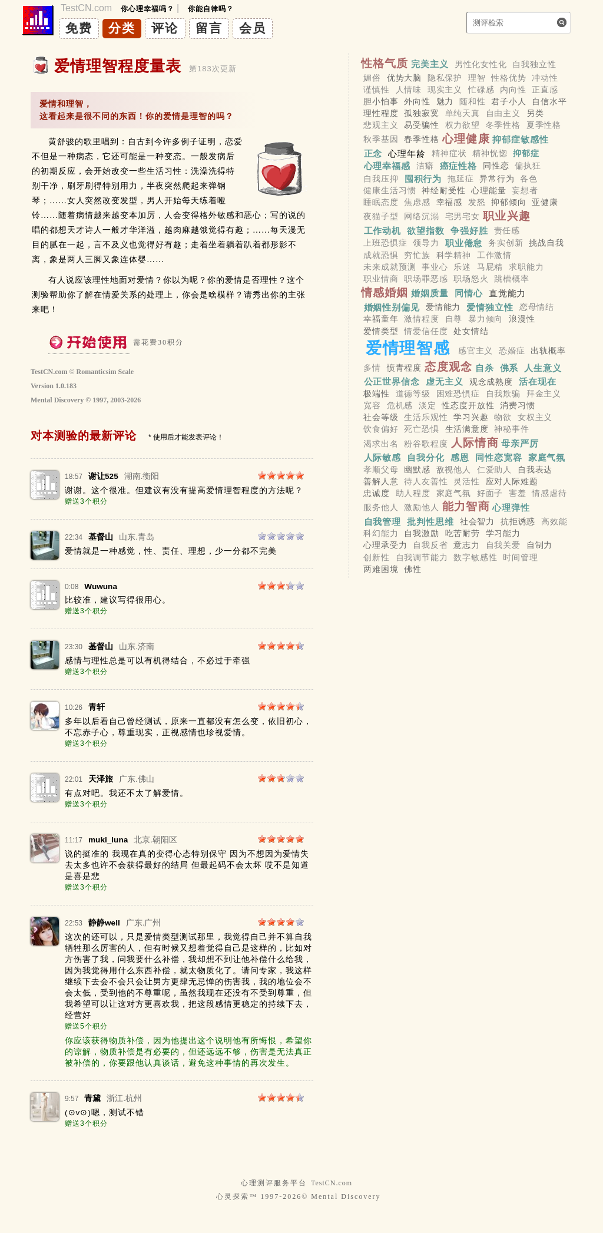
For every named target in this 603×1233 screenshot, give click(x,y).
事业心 (435, 267)
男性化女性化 (481, 64)
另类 (535, 113)
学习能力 (503, 533)
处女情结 (470, 331)
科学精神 (453, 255)
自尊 (454, 319)
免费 (78, 28)
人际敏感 (383, 457)
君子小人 (508, 101)
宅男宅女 (462, 217)
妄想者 (525, 190)
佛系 (509, 367)
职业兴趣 (507, 216)
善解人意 (380, 481)
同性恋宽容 (498, 457)
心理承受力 (385, 545)
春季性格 (421, 139)
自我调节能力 (422, 557)
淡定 (427, 405)
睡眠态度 (380, 202)
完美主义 (430, 64)
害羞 (517, 493)
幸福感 (449, 202)
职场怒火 (470, 278)
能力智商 (466, 506)
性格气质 (385, 63)
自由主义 (503, 113)
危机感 (400, 405)
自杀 (484, 367)
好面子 (490, 493)
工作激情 (494, 255)
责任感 (507, 231)
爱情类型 (380, 331)
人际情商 (475, 443)
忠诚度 (376, 493)
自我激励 (421, 533)
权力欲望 (462, 125)
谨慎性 (376, 89)
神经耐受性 (443, 190)
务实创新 (505, 243)
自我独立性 (534, 64)
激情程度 (421, 319)
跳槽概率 (511, 278)
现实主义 (445, 89)
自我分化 (426, 457)
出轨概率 (548, 350)
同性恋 (496, 166)
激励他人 (421, 507)
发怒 (477, 202)
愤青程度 (404, 367)
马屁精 (490, 267)
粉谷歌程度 (426, 443)
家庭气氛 (547, 457)
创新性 (376, 557)
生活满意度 (467, 429)
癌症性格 (459, 166)
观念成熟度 (491, 381)
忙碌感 (481, 89)
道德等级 (413, 393)
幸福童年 (380, 319)
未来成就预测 (389, 267)
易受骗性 (421, 125)
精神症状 (449, 153)
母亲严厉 (520, 443)
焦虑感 (417, 202)
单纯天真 (462, 113)
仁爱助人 (494, 469)
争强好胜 (469, 231)
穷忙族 (417, 255)
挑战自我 (546, 243)
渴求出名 (380, 443)
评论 (164, 28)
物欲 (503, 417)
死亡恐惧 (421, 429)
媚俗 (372, 77)
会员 (252, 28)
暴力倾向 (485, 319)
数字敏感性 (475, 557)
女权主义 (535, 417)
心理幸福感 (387, 166)
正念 (373, 153)
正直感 (545, 89)
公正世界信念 (392, 381)
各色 (529, 178)
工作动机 (383, 231)
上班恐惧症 (385, 243)
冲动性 (545, 77)
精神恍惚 (489, 153)
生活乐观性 (426, 417)
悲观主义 (380, 125)
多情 (372, 367)
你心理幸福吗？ (147, 9)
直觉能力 (507, 293)
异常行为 (496, 178)
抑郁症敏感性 (520, 139)
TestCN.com (331, 1183)
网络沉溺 (421, 217)
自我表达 (535, 469)
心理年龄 (407, 153)
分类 (121, 28)
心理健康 (466, 139)
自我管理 (383, 521)
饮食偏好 (380, 429)
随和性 (472, 101)
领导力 (426, 243)
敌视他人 (453, 469)
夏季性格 (543, 125)
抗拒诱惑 (518, 521)
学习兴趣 (470, 417)
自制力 (539, 545)
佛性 (413, 569)
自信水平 (549, 101)
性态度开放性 (468, 405)
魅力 (445, 101)
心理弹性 (511, 507)
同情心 (469, 293)
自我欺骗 (503, 393)
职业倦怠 (464, 243)
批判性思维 (430, 521)
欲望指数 (426, 231)
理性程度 (380, 113)
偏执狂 (528, 166)
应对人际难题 (512, 481)
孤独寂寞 (421, 113)
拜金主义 (543, 393)
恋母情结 (536, 307)
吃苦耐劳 (462, 533)
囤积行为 (423, 178)
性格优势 (508, 77)
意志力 (466, 545)
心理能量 (488, 190)
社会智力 (477, 521)
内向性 (513, 89)
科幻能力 (380, 533)
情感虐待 (549, 493)
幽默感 (417, 469)
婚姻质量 (430, 293)
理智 (477, 77)
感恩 (459, 457)
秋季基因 (380, 139)
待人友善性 (426, 481)
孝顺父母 (380, 469)
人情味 (409, 89)
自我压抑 (380, 178)
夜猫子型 (380, 217)
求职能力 (526, 267)
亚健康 (545, 202)
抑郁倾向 (508, 202)
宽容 (372, 405)
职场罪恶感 (426, 278)
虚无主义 (444, 381)
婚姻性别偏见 (392, 307)
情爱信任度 (426, 331)
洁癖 (425, 166)
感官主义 (475, 350)
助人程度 (413, 493)
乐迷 (462, 267)
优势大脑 (404, 77)
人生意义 (543, 367)
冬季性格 (503, 125)
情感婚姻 (385, 292)
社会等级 (380, 417)
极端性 (376, 393)
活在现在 (537, 381)
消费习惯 (517, 405)
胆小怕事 (380, 101)
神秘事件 (511, 429)
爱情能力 (443, 307)
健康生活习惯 (389, 190)
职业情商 (380, 278)
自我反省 (430, 545)
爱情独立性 (489, 307)
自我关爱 (503, 545)
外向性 (417, 101)
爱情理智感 (408, 348)
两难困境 (380, 569)
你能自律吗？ (211, 9)
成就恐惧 (380, 255)
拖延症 (461, 178)
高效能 (554, 521)
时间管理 (520, 557)
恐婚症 (512, 350)
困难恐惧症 (458, 393)
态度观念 (448, 367)
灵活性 (466, 481)
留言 (209, 28)
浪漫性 (522, 319)
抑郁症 (526, 153)
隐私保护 (445, 77)
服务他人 (380, 507)
